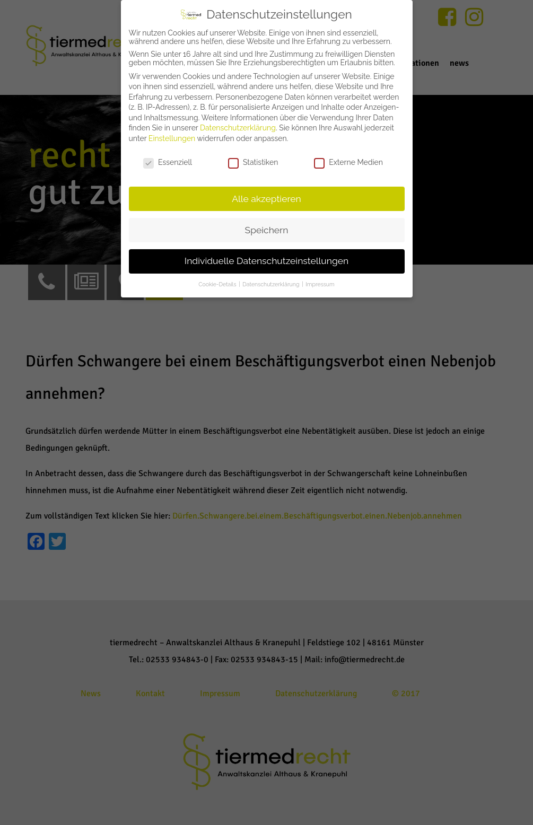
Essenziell (167, 162)
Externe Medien (348, 162)
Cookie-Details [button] (218, 284)
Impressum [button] (319, 284)
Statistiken (253, 162)
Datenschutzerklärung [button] (271, 284)
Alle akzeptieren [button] (266, 199)
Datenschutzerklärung (238, 128)
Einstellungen (171, 138)
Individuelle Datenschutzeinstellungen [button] (266, 261)
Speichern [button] (267, 230)
